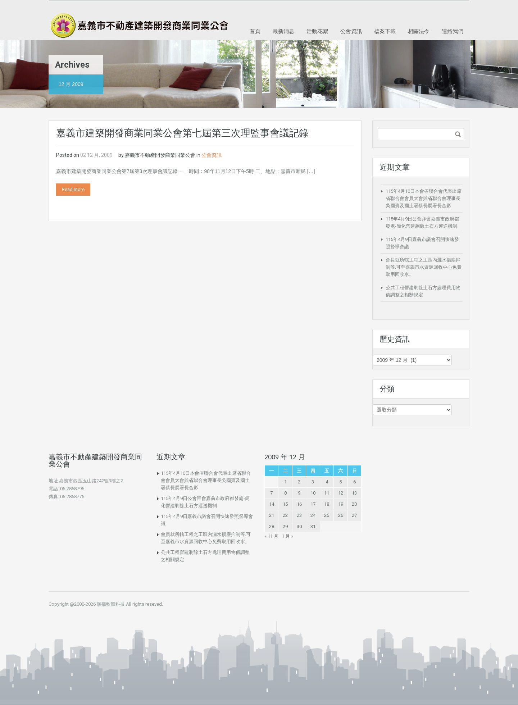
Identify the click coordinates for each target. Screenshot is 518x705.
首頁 (255, 31)
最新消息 (283, 31)
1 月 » (287, 536)
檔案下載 (385, 31)
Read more (73, 189)
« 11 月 (271, 536)
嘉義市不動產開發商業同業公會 (160, 155)
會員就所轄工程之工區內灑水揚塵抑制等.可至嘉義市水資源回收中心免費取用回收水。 (424, 267)
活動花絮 (317, 31)
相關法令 (419, 31)
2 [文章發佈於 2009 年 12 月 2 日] (299, 482)
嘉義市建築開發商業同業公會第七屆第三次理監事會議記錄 (182, 133)
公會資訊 (351, 31)
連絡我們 (452, 31)
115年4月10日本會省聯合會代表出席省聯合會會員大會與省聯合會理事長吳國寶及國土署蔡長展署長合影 (424, 198)
